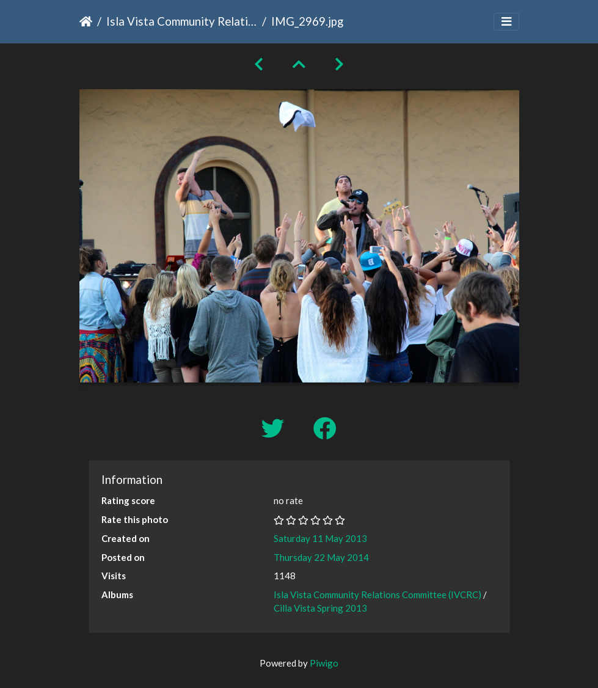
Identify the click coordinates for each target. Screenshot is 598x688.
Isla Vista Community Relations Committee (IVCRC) (181, 21)
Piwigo (324, 662)
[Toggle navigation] (506, 22)
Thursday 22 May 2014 (321, 557)
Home (85, 21)
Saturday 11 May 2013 (320, 538)
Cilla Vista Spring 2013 (320, 607)
